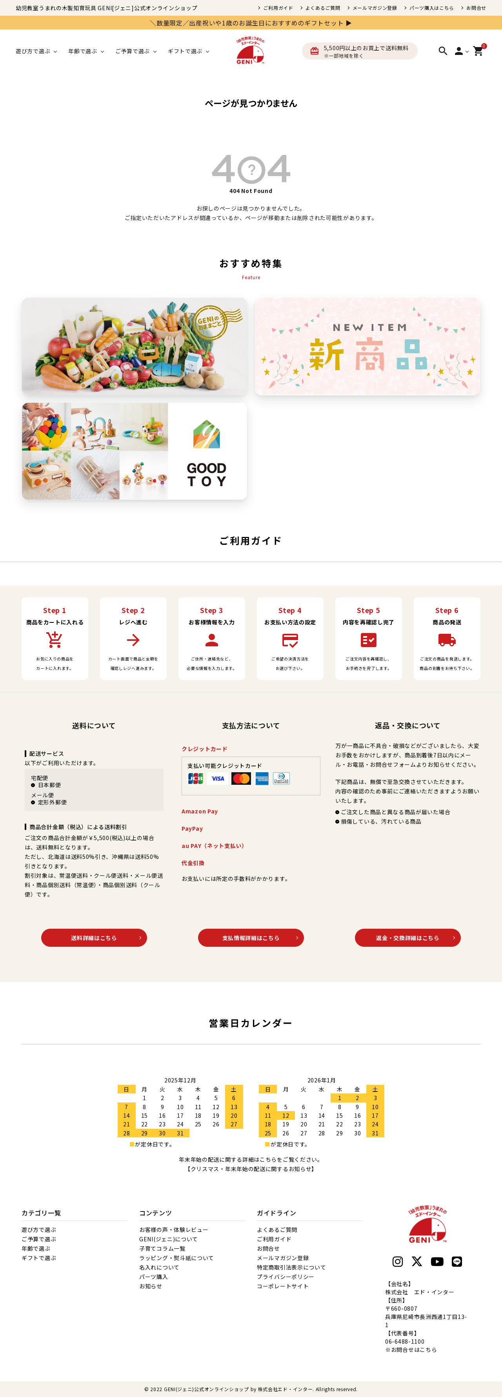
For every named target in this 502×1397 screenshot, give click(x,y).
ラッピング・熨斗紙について (176, 1258)
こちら (428, 1349)
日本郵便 (49, 785)
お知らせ (150, 1286)
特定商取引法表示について (291, 1267)
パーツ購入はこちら (431, 7)
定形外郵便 (52, 802)
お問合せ (476, 7)
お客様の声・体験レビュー (173, 1229)
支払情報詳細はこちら (251, 938)
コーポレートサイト (283, 1286)
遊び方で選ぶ (39, 1229)
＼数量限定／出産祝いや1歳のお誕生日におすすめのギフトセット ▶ (251, 22)
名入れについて (159, 1267)
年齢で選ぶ (36, 1248)
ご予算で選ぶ (39, 1239)
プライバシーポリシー (286, 1277)
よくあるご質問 (323, 7)
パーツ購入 (153, 1277)
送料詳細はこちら (94, 938)
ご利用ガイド (278, 7)
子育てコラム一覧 (162, 1248)
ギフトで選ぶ (39, 1258)
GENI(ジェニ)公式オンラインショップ (206, 1389)
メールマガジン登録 (375, 7)
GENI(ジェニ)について (168, 1239)
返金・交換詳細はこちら (408, 938)
